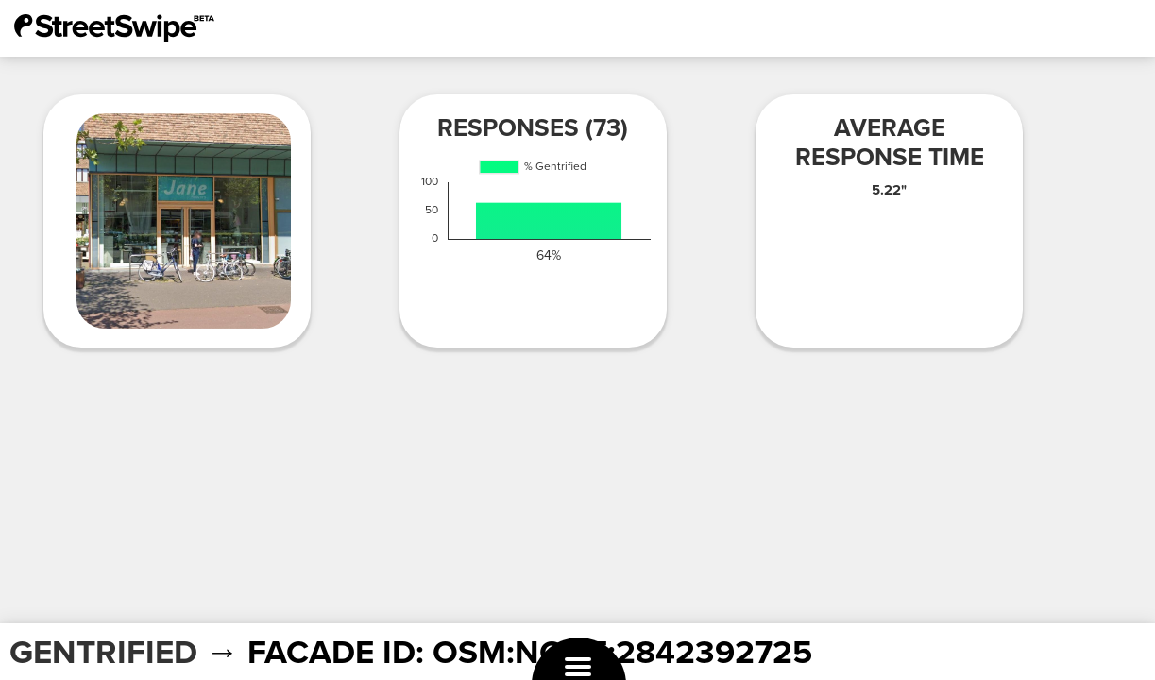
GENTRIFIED (103, 652)
